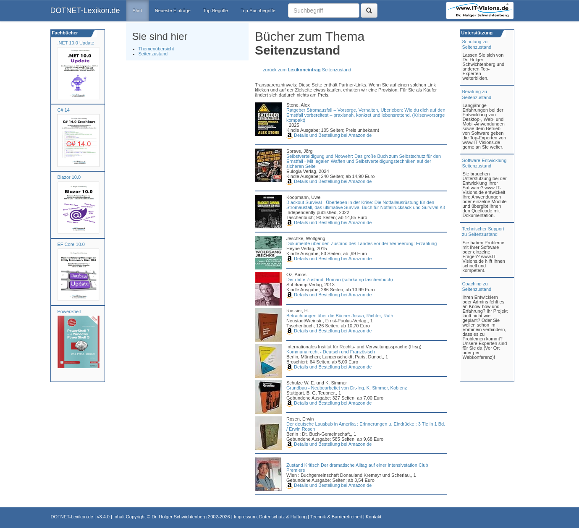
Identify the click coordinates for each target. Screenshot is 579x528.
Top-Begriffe (215, 10)
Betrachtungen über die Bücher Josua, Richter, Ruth (339, 315)
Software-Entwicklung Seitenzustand (484, 163)
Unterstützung (476, 32)
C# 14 (64, 109)
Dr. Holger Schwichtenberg (179, 516)
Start (137, 10)
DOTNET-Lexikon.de (85, 10)
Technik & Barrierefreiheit (336, 516)
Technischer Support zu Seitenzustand (483, 231)
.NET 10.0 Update (76, 42)
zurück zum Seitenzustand (307, 69)
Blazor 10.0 (69, 177)
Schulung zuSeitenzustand (477, 44)
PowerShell (69, 311)
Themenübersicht (156, 48)
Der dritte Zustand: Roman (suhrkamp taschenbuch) (339, 279)
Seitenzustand (153, 53)
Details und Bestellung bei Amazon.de (329, 135)
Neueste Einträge (173, 10)
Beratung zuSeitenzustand (477, 94)
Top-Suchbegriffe (258, 10)
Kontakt (373, 516)
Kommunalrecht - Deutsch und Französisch (330, 351)
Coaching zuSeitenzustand (477, 286)
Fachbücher (64, 32)
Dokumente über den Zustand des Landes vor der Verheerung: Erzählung (361, 243)
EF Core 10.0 (71, 244)
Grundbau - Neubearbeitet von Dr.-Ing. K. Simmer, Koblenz (346, 387)
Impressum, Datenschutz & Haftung (270, 516)
